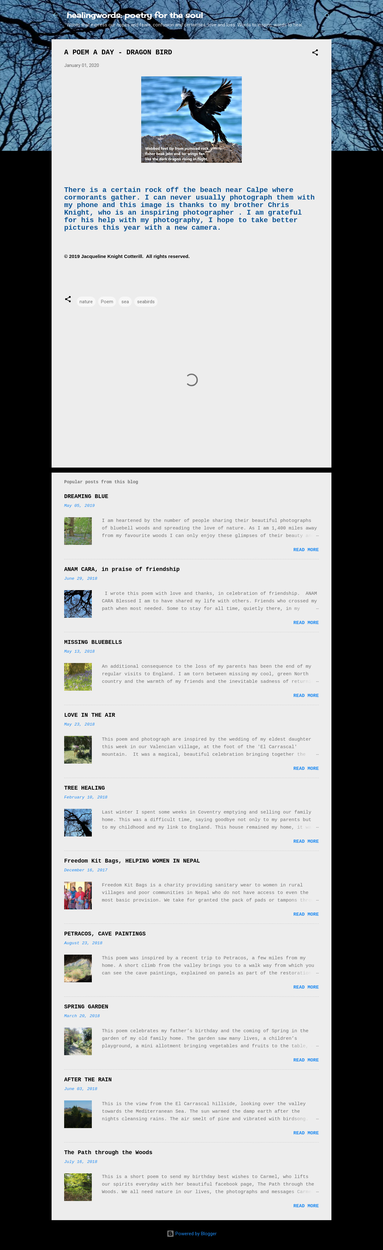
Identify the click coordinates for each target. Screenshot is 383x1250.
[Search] (327, 17)
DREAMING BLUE (86, 496)
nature (86, 301)
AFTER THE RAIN (88, 1080)
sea (125, 301)
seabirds (146, 301)
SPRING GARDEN (86, 1007)
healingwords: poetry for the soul (135, 15)
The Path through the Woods (108, 1152)
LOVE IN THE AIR (89, 715)
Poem (107, 301)
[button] (315, 53)
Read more (306, 550)
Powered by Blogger (192, 1233)
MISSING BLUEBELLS (93, 642)
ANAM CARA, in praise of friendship (122, 569)
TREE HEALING (84, 788)
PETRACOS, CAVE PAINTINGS (105, 934)
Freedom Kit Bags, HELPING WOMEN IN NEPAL (132, 861)
